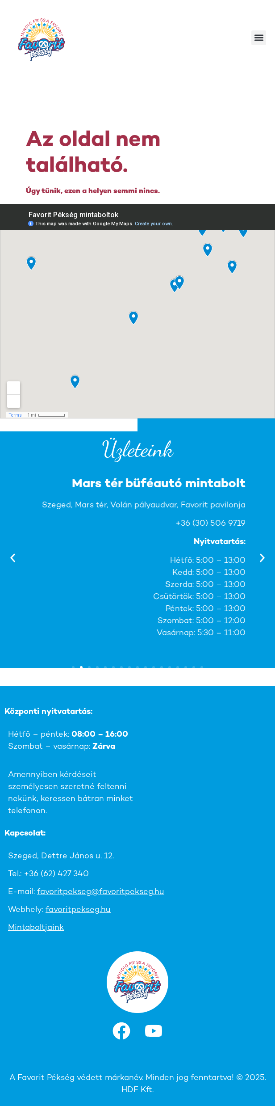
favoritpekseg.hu (78, 910)
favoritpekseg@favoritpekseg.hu (100, 892)
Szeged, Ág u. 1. (214, 505)
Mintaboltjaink (36, 928)
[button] (258, 37)
